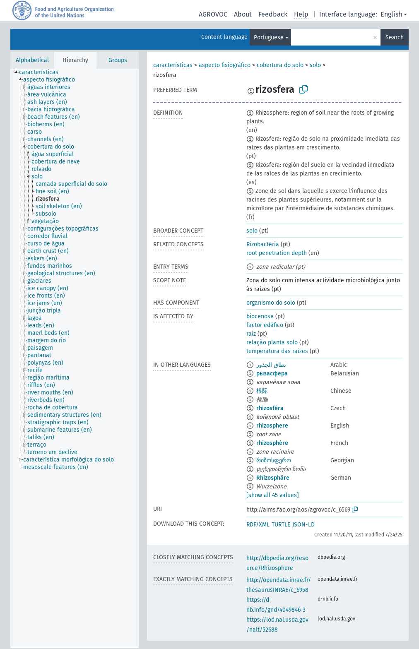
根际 (262, 390)
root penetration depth (276, 253)
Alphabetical (32, 60)
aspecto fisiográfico (224, 65)
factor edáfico (264, 325)
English (391, 14)
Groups (117, 60)
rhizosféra (270, 408)
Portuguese (269, 37)
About (243, 14)
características (173, 65)
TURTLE (281, 524)
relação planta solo (272, 342)
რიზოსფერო (273, 460)
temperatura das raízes (277, 351)
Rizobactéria (262, 244)
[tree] (74, 358)
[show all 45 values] (272, 495)
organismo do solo (270, 302)
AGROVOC (213, 14)
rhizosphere (272, 425)
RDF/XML (258, 524)
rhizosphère (272, 443)
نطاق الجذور (271, 364)
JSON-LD (303, 524)
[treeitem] (42, 72)
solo (315, 65)
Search (394, 37)
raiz (251, 333)
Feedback (272, 14)
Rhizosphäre (272, 477)
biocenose (260, 316)
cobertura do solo (280, 65)
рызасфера (272, 373)
